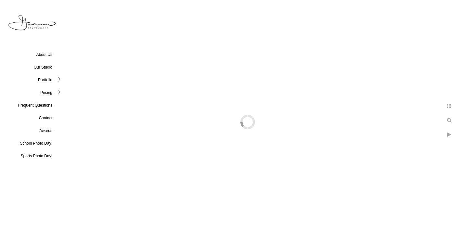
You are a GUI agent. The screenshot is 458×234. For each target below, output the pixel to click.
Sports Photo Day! (36, 156)
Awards (45, 130)
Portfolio (45, 80)
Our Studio (43, 67)
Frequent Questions (35, 105)
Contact (45, 118)
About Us (44, 54)
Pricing (46, 92)
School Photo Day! (36, 143)
